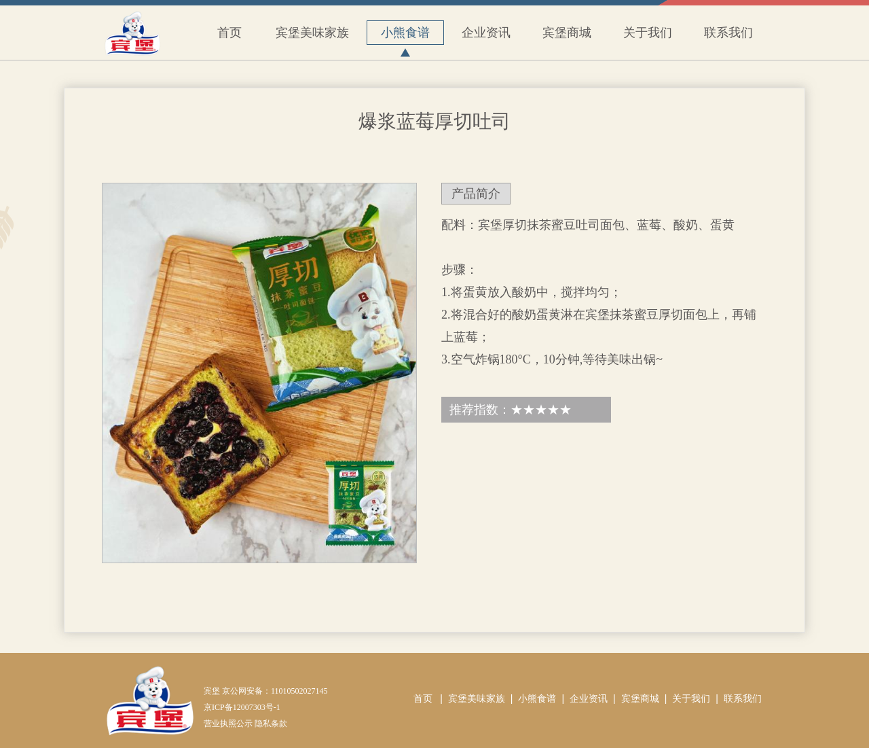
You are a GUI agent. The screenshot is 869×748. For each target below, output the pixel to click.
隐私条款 (271, 723)
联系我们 (728, 32)
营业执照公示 (228, 723)
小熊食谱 (405, 35)
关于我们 (647, 32)
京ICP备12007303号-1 (242, 707)
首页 (229, 32)
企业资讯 (486, 32)
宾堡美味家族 (312, 32)
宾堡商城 (566, 32)
